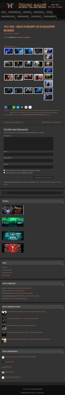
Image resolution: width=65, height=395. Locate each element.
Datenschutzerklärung (57, 1)
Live (26, 112)
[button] (5, 107)
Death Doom (24, 110)
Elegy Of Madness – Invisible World (51, 122)
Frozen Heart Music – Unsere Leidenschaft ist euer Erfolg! (20, 357)
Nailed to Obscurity (45, 112)
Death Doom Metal (31, 110)
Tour (16, 114)
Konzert (16, 112)
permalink (47, 114)
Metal (39, 112)
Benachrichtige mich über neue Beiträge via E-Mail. (19, 173)
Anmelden (4, 267)
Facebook (19, 37)
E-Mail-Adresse (8, 158)
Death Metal (39, 110)
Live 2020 (29, 112)
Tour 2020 (20, 114)
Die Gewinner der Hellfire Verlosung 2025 (20, 288)
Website (6, 164)
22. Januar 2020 (9, 33)
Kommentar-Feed (6, 272)
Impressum (46, 1)
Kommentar (7, 136)
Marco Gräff (35, 112)
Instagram (27, 37)
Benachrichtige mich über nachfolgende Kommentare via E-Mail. (23, 170)
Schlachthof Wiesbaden (9, 114)
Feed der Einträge (6, 270)
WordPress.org (6, 275)
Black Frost (17, 110)
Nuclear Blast (54, 112)
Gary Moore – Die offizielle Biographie (17, 298)
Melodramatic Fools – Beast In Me (13, 122)
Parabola (33, 393)
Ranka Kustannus (9, 372)
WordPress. (40, 393)
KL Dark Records (9, 362)
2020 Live (12, 110)
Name (5, 151)
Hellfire (53, 110)
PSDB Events (8, 367)
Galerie (17, 33)
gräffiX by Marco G (47, 110)
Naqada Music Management (12, 377)
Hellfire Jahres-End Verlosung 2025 (15, 291)
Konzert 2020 (21, 112)
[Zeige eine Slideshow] (9, 46)
